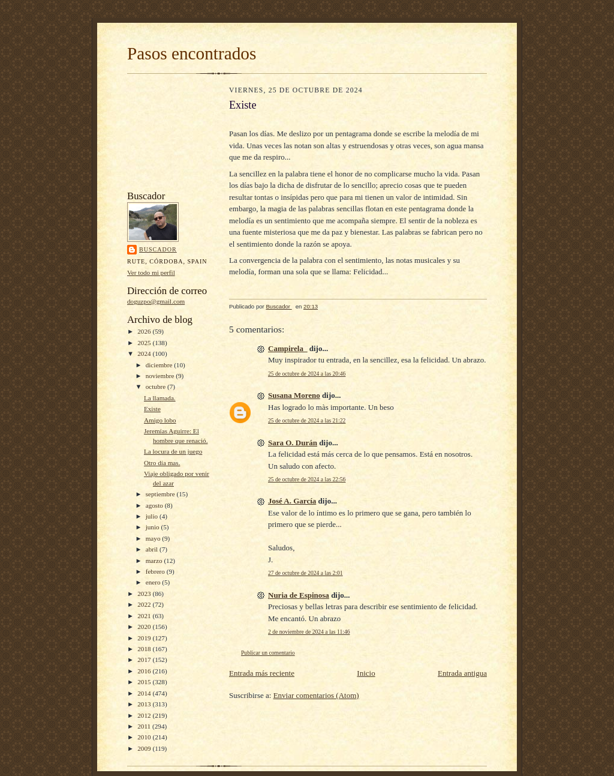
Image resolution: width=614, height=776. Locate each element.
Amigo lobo (160, 420)
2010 (144, 737)
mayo (154, 538)
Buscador (158, 249)
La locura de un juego (173, 451)
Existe (152, 408)
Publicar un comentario (268, 652)
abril (152, 549)
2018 (144, 648)
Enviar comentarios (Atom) (316, 695)
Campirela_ (287, 348)
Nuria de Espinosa (298, 595)
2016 (144, 671)
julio (152, 516)
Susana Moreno (294, 395)
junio (153, 527)
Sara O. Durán (292, 442)
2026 (144, 331)
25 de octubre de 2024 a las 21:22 (306, 420)
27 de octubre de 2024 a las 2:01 (305, 573)
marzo (155, 560)
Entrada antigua (462, 673)
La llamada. (160, 398)
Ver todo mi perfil (151, 272)
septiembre (161, 494)
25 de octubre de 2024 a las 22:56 (306, 479)
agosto (155, 505)
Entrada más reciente (261, 673)
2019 (144, 638)
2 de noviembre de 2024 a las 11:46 (309, 631)
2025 (144, 342)
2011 (144, 726)
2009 (144, 748)
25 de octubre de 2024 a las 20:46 (306, 373)
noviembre (161, 375)
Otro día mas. (162, 462)
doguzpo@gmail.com (156, 301)
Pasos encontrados (191, 53)
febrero (156, 571)
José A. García (292, 500)
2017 (144, 659)
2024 (144, 353)
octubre (156, 386)
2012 (144, 715)
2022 (144, 604)
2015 (144, 681)
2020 (144, 626)
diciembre (160, 364)
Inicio (366, 673)
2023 (144, 593)
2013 (144, 704)
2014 (144, 693)
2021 (144, 615)
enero (154, 582)
